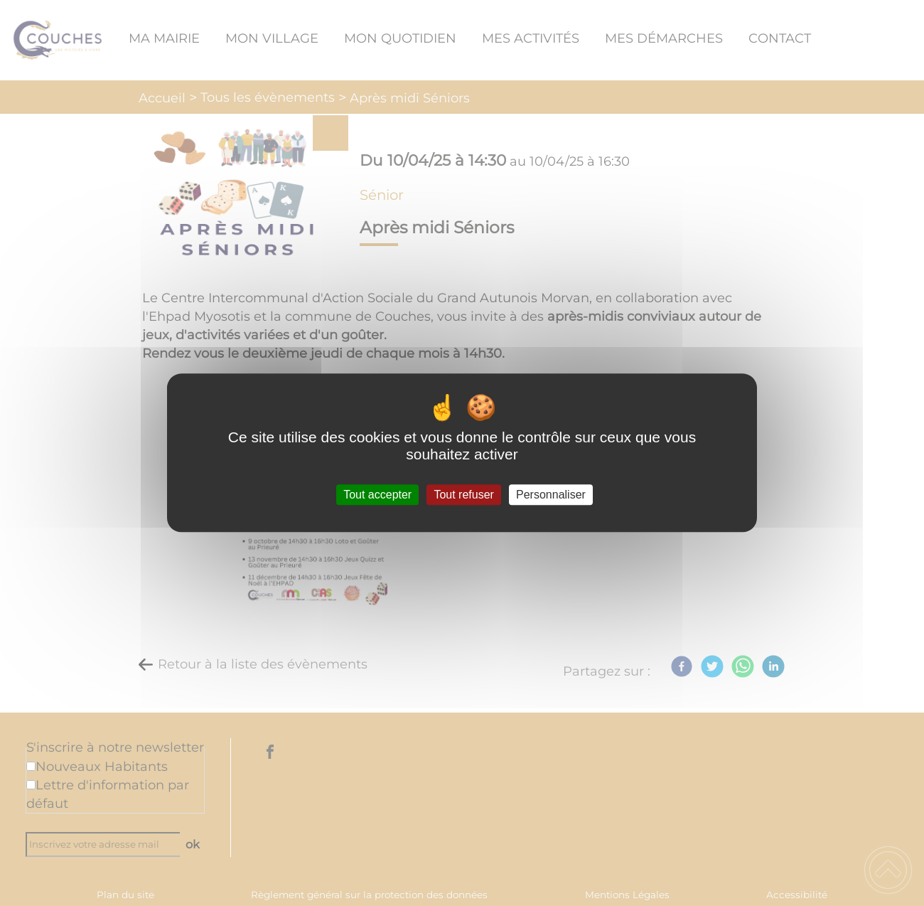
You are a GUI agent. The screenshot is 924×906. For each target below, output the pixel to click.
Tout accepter (377, 495)
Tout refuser (463, 495)
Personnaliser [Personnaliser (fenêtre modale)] (551, 495)
